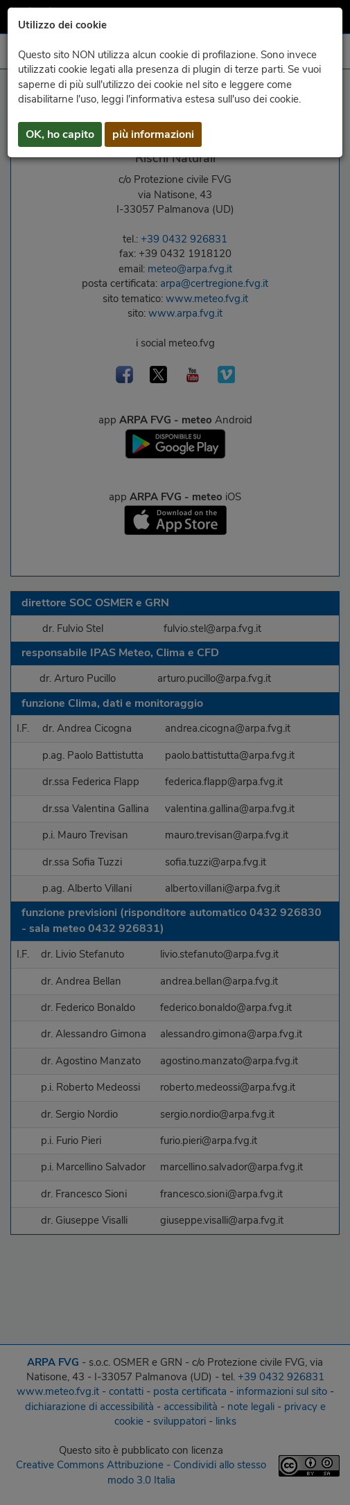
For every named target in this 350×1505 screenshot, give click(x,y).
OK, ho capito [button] (60, 134)
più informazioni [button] (153, 134)
